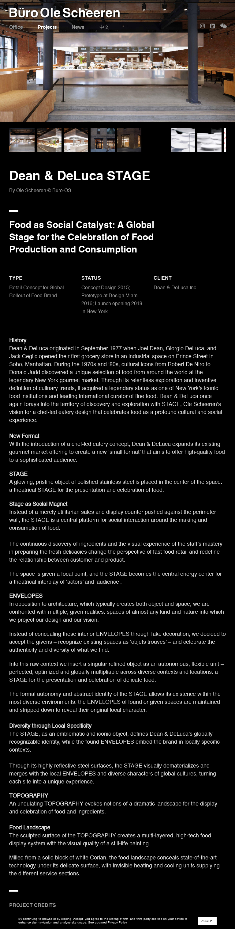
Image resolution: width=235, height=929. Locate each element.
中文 (105, 27)
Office (16, 27)
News (78, 27)
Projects (47, 27)
